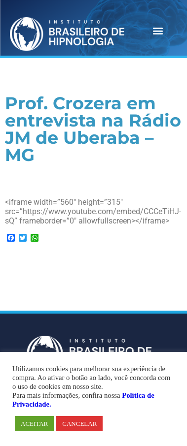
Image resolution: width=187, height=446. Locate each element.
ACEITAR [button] (34, 423)
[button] (158, 31)
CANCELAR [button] (79, 423)
